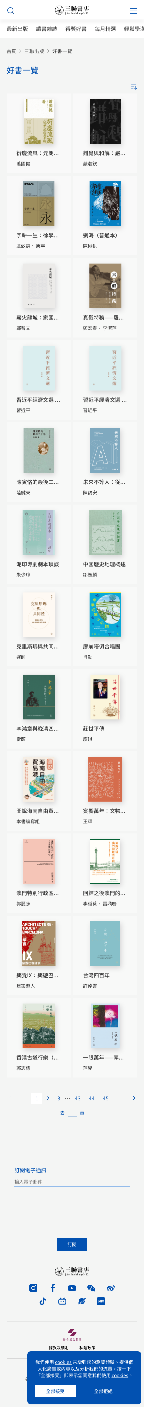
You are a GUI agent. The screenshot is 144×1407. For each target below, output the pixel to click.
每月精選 (105, 28)
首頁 (11, 51)
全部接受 (55, 1391)
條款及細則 (59, 1347)
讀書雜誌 (46, 28)
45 (106, 1098)
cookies (63, 1362)
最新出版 (17, 28)
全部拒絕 (103, 1391)
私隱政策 (87, 1347)
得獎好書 (76, 28)
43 (78, 1098)
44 (92, 1098)
